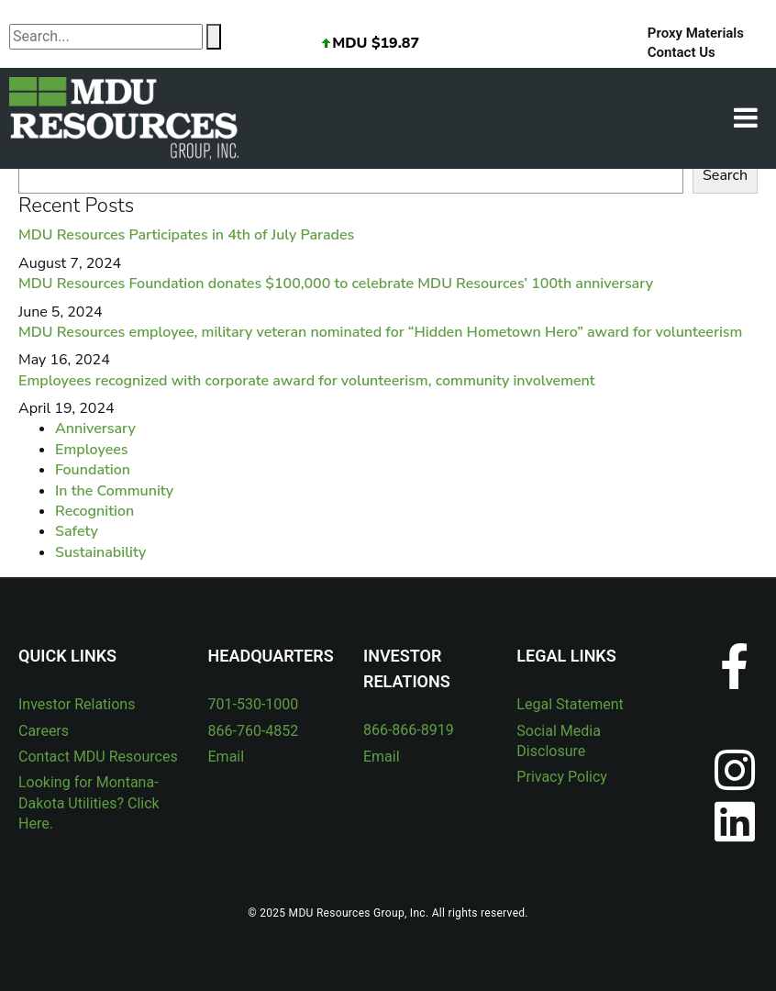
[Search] (213, 37)
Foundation (92, 470)
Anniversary (95, 428)
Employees (91, 450)
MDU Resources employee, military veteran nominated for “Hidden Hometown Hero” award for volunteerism (380, 332)
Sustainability (100, 552)
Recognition (94, 511)
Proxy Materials (696, 33)
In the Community (114, 491)
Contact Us (681, 52)
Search (725, 175)
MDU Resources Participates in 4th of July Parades (186, 235)
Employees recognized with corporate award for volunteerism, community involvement (306, 381)
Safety (76, 531)
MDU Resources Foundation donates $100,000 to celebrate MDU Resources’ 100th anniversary (335, 283)
